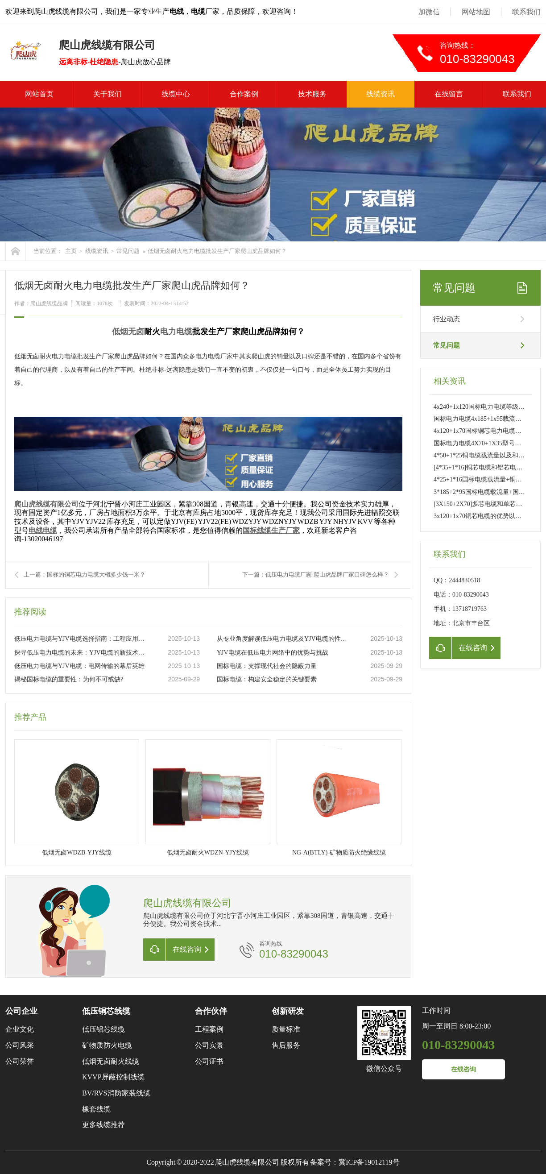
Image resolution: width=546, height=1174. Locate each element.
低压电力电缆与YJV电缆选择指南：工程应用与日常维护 (81, 638)
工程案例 (209, 1029)
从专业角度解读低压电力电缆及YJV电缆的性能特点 (284, 638)
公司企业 (21, 1011)
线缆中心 (175, 94)
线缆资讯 (380, 94)
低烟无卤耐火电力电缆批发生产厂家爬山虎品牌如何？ (217, 251)
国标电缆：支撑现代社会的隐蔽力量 (267, 666)
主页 (71, 251)
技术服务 (312, 94)
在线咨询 (463, 1069)
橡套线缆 (96, 1109)
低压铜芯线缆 (106, 1011)
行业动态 (446, 319)
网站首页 (39, 94)
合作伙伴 (211, 1011)
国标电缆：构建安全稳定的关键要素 (267, 679)
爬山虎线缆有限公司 (46, 504)
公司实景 (209, 1045)
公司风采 (19, 1045)
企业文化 (19, 1029)
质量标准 (286, 1029)
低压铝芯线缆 (103, 1029)
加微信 (429, 12)
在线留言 (448, 94)
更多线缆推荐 (103, 1124)
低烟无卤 (128, 331)
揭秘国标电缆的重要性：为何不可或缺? (68, 679)
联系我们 (526, 12)
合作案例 (244, 94)
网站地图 (476, 12)
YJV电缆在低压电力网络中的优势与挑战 (272, 652)
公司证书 (209, 1061)
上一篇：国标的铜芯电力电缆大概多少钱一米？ (84, 574)
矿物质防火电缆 (107, 1045)
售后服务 (286, 1045)
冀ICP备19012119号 (369, 1162)
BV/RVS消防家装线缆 (116, 1093)
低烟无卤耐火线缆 (110, 1061)
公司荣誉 (19, 1061)
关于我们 (107, 94)
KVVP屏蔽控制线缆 (113, 1077)
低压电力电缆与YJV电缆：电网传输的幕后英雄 (79, 666)
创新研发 (288, 1011)
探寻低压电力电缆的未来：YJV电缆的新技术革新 (81, 652)
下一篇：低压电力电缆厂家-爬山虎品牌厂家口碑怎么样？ (315, 574)
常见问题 (128, 251)
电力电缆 (176, 331)
